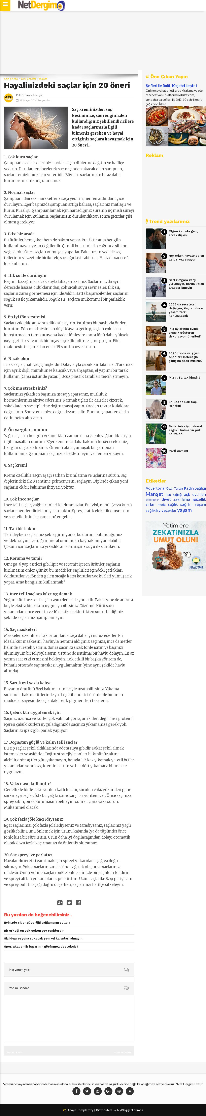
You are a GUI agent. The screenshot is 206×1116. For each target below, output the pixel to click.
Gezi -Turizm (174, 488)
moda (162, 504)
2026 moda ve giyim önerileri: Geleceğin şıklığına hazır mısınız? (186, 356)
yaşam (43, 79)
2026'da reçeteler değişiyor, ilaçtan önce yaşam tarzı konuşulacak (186, 310)
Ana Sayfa (11, 79)
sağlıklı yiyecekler (161, 510)
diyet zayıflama (176, 499)
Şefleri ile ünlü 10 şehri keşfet (171, 85)
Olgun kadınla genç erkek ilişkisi (183, 233)
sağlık (173, 504)
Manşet (154, 494)
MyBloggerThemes (130, 1110)
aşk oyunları (195, 494)
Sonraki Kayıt (122, 1052)
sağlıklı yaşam (193, 504)
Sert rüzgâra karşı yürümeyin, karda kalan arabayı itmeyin (186, 283)
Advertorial (155, 488)
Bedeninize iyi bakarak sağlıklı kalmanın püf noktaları (186, 430)
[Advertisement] (103, 42)
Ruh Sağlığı (174, 494)
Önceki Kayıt (14, 1052)
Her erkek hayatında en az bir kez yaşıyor (186, 257)
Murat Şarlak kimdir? (185, 377)
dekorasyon (152, 499)
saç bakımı (28, 79)
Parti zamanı (178, 451)
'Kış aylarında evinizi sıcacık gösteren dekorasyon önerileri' (185, 332)
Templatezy (85, 1110)
